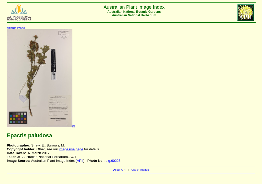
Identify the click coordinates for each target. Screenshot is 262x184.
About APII (119, 169)
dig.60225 (113, 161)
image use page (71, 149)
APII (80, 161)
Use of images (140, 169)
